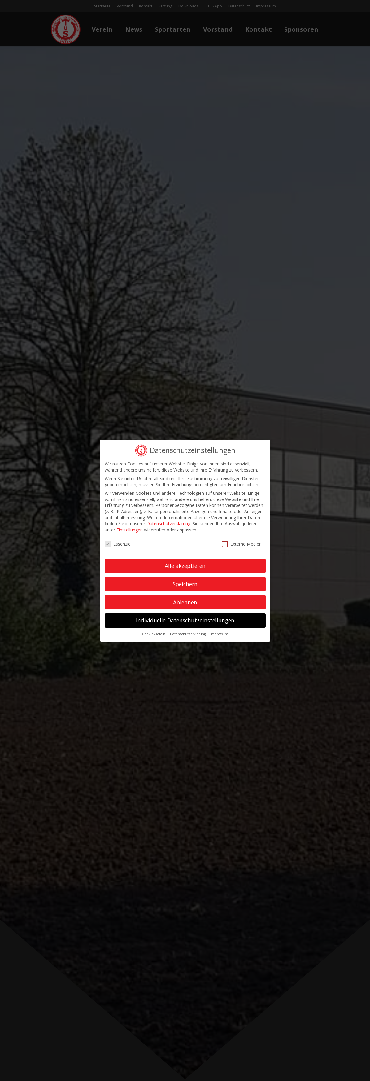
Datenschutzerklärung (168, 523)
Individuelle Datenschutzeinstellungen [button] (185, 620)
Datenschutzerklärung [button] (188, 634)
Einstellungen (129, 529)
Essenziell (119, 544)
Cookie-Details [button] (154, 634)
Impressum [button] (219, 634)
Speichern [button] (185, 583)
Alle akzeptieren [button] (185, 565)
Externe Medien (241, 544)
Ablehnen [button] (185, 602)
